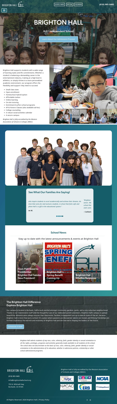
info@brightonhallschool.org (19, 380)
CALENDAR (78, 4)
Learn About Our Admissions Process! (58, 37)
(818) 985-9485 (14, 376)
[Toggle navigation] (4, 10)
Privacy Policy (44, 400)
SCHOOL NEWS (59, 4)
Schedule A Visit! (15, 326)
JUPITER (69, 4)
